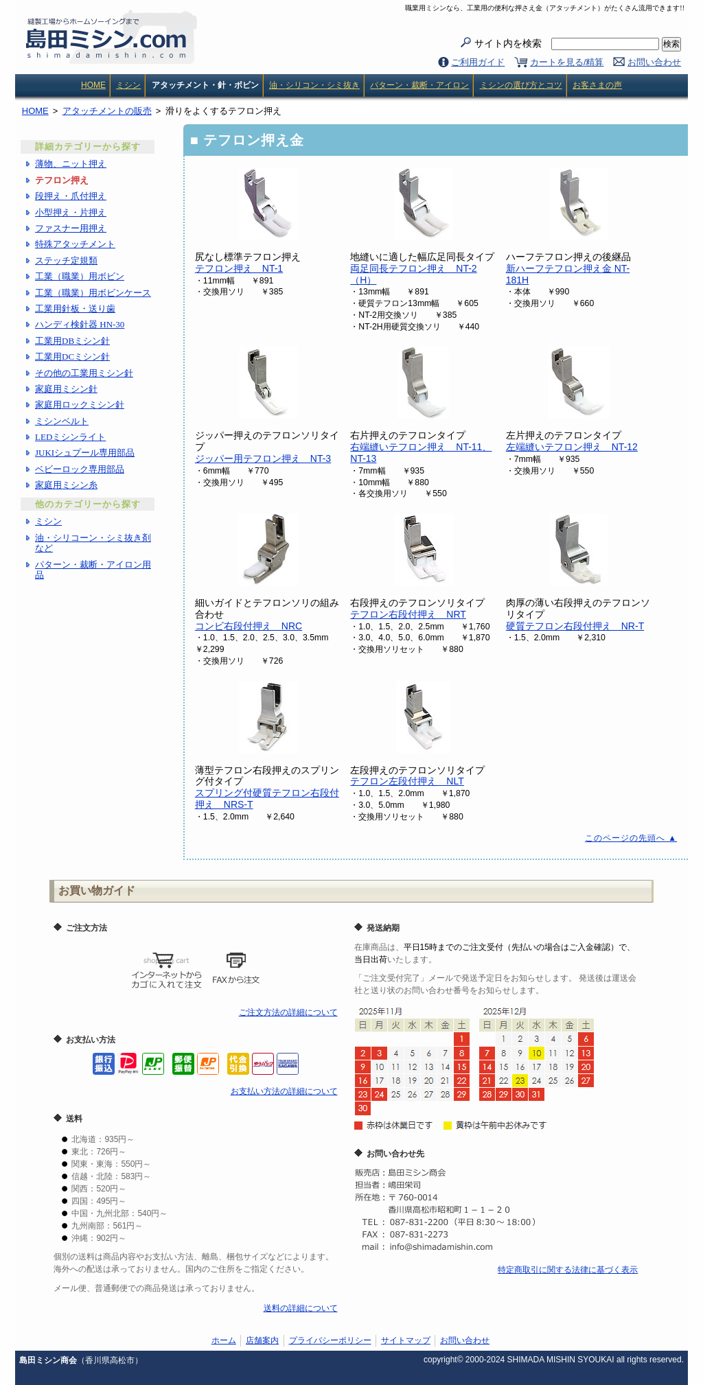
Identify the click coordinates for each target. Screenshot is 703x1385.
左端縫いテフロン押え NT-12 (572, 446)
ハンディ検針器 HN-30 (79, 324)
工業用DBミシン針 (72, 341)
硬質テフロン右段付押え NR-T (575, 625)
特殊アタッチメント (75, 244)
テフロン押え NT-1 (239, 268)
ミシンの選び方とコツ (521, 85)
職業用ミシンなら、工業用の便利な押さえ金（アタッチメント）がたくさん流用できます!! (544, 8)
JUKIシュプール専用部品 (85, 452)
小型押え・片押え (70, 212)
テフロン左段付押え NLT (406, 781)
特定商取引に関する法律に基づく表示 (568, 1270)
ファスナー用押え (70, 228)
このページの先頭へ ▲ (631, 838)
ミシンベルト (62, 421)
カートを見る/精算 (567, 62)
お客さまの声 (597, 85)
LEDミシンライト (70, 437)
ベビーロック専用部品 (79, 469)
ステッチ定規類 (66, 260)
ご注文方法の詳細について (288, 1012)
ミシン (128, 85)
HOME (93, 85)
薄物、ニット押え (70, 164)
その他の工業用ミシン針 (84, 373)
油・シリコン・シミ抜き (314, 85)
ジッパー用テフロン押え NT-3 (263, 458)
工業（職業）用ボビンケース (93, 293)
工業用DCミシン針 (72, 356)
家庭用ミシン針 (66, 389)
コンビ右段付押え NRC (248, 625)
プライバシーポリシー (330, 1340)
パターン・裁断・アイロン (419, 85)
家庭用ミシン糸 (66, 485)
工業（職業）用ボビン (79, 276)
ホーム (223, 1340)
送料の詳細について (301, 1308)
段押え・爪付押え (70, 196)
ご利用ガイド (478, 62)
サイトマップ (405, 1340)
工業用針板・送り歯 (75, 308)
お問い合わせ (654, 62)
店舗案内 (262, 1340)
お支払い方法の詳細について (284, 1091)
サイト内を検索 (566, 44)
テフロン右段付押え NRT (408, 614)
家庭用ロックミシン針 (79, 404)
